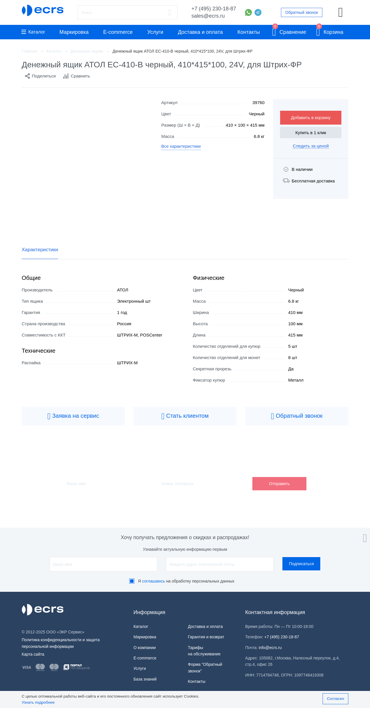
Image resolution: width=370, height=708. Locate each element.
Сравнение (289, 31)
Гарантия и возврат (206, 637)
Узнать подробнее (38, 702)
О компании (145, 647)
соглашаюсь (153, 581)
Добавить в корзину (311, 117)
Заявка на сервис (73, 416)
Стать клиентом (185, 416)
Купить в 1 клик (310, 132)
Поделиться (40, 76)
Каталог (33, 31)
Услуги (155, 32)
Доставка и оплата (200, 32)
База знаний (145, 679)
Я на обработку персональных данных (186, 581)
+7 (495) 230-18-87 (213, 9)
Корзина (329, 31)
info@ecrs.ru (270, 647)
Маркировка (73, 32)
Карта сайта (33, 654)
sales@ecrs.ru (208, 16)
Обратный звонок (301, 12)
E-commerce (118, 32)
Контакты (248, 32)
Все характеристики (181, 146)
